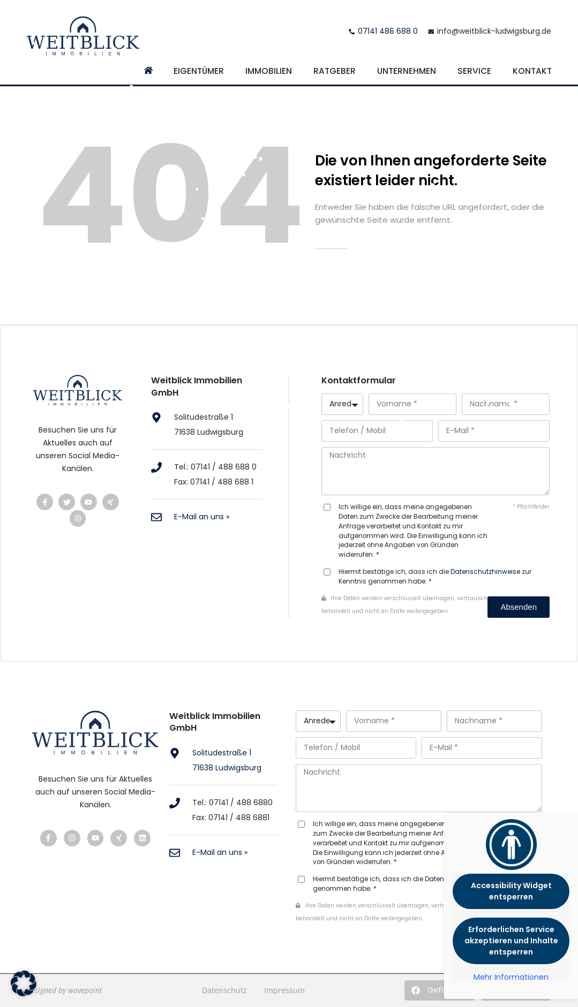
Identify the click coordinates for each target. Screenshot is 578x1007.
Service (474, 71)
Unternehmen (406, 71)
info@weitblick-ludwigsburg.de (494, 31)
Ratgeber (334, 71)
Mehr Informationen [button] (511, 977)
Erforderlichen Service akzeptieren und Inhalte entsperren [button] (511, 940)
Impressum (284, 990)
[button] (439, 990)
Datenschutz (224, 990)
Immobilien (268, 71)
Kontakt (532, 71)
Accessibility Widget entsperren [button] (511, 891)
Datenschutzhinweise (485, 571)
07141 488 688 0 (388, 31)
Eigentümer (199, 71)
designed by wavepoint (64, 990)
